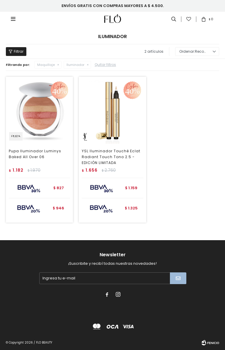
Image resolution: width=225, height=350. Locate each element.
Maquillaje (46, 64)
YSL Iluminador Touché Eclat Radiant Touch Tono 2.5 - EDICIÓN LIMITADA (111, 156)
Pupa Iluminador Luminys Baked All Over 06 (35, 153)
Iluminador (75, 64)
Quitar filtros (105, 64)
